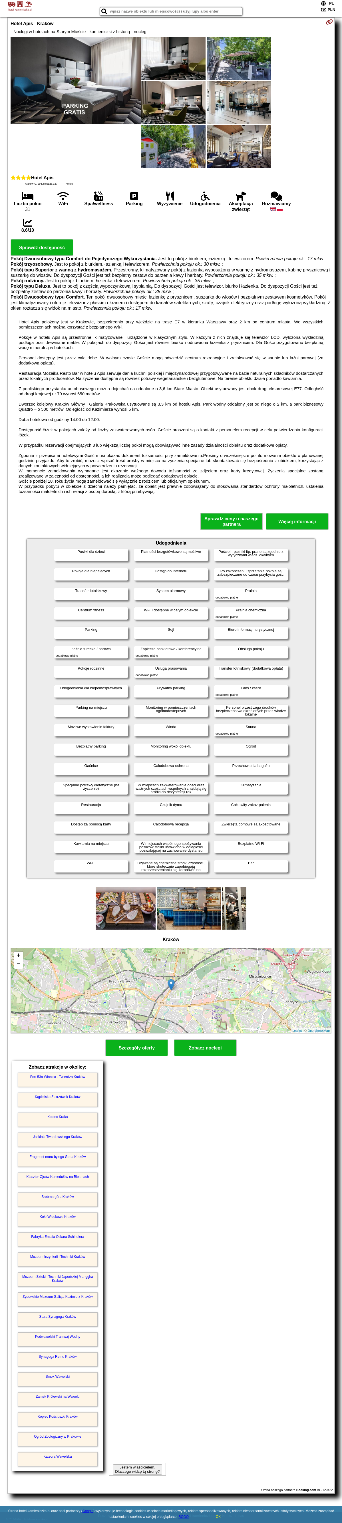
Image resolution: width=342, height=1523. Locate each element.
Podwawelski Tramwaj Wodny (58, 1337)
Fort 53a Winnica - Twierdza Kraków (57, 1077)
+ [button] (19, 956)
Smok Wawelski (58, 1377)
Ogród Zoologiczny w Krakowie (57, 1437)
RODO (183, 1517)
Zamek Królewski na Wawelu (58, 1397)
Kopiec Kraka (57, 1117)
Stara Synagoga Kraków (57, 1317)
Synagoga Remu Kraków (58, 1357)
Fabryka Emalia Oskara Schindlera (57, 1237)
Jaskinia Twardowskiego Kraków (58, 1137)
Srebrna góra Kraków (57, 1197)
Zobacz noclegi (205, 1047)
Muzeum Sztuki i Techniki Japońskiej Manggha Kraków (57, 1279)
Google (88, 1511)
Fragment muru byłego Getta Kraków (58, 1157)
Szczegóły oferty (137, 1047)
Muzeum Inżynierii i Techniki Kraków (57, 1257)
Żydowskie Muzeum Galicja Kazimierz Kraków (57, 1297)
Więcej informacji (297, 521)
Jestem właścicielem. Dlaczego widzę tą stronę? (137, 1469)
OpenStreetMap (318, 1030)
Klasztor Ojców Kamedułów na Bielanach (58, 1177)
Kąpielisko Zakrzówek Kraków (57, 1097)
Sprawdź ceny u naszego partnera (231, 521)
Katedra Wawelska (57, 1456)
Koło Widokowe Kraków (58, 1217)
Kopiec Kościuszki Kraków (58, 1417)
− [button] (19, 964)
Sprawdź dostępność (42, 247)
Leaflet (297, 1030)
